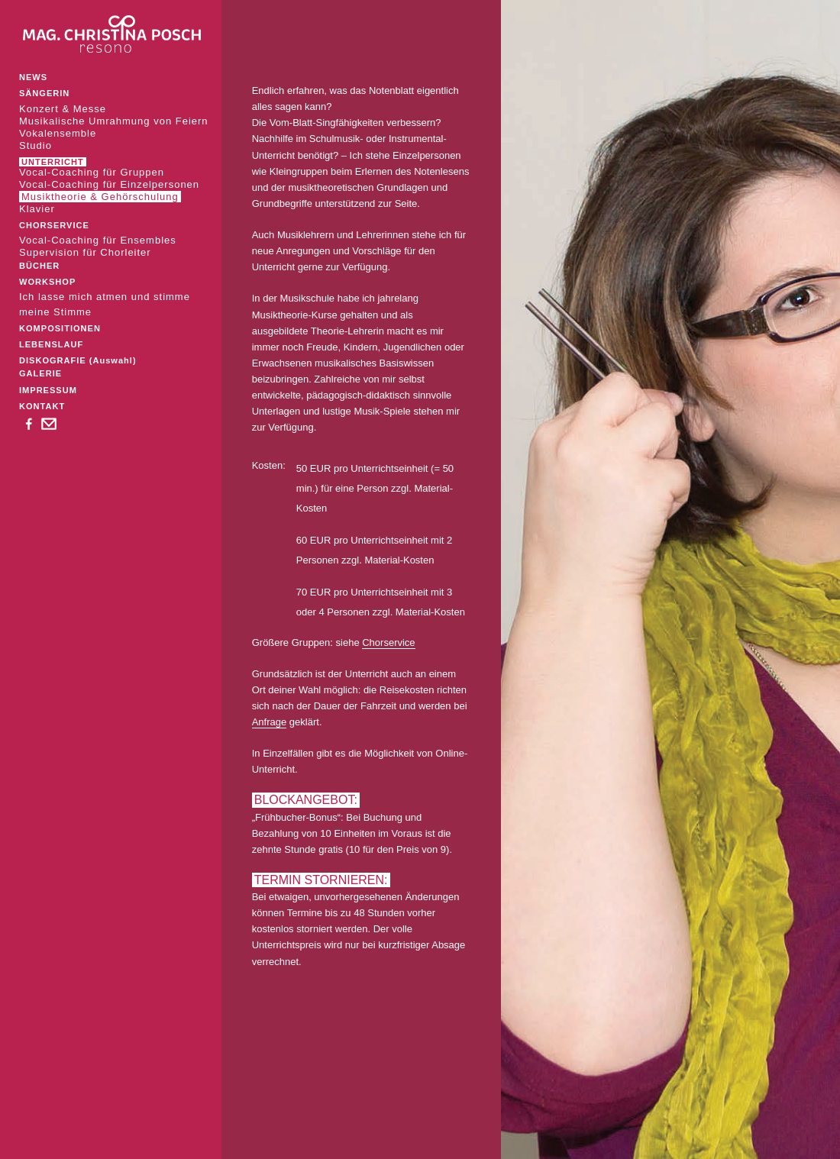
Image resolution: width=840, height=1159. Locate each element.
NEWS (33, 77)
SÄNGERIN (44, 93)
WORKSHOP (47, 281)
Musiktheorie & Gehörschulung (100, 196)
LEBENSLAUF (51, 344)
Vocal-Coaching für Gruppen (91, 172)
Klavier (37, 209)
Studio (35, 145)
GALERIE (40, 373)
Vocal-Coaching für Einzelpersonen (109, 184)
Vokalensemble (57, 133)
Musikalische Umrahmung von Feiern (113, 121)
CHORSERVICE (54, 225)
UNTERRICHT (52, 161)
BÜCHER (39, 265)
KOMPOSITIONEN (60, 328)
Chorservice (388, 642)
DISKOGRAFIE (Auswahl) (78, 360)
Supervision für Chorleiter (85, 252)
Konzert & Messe (62, 109)
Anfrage (269, 722)
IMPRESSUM (48, 390)
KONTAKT (42, 406)
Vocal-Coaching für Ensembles (97, 240)
